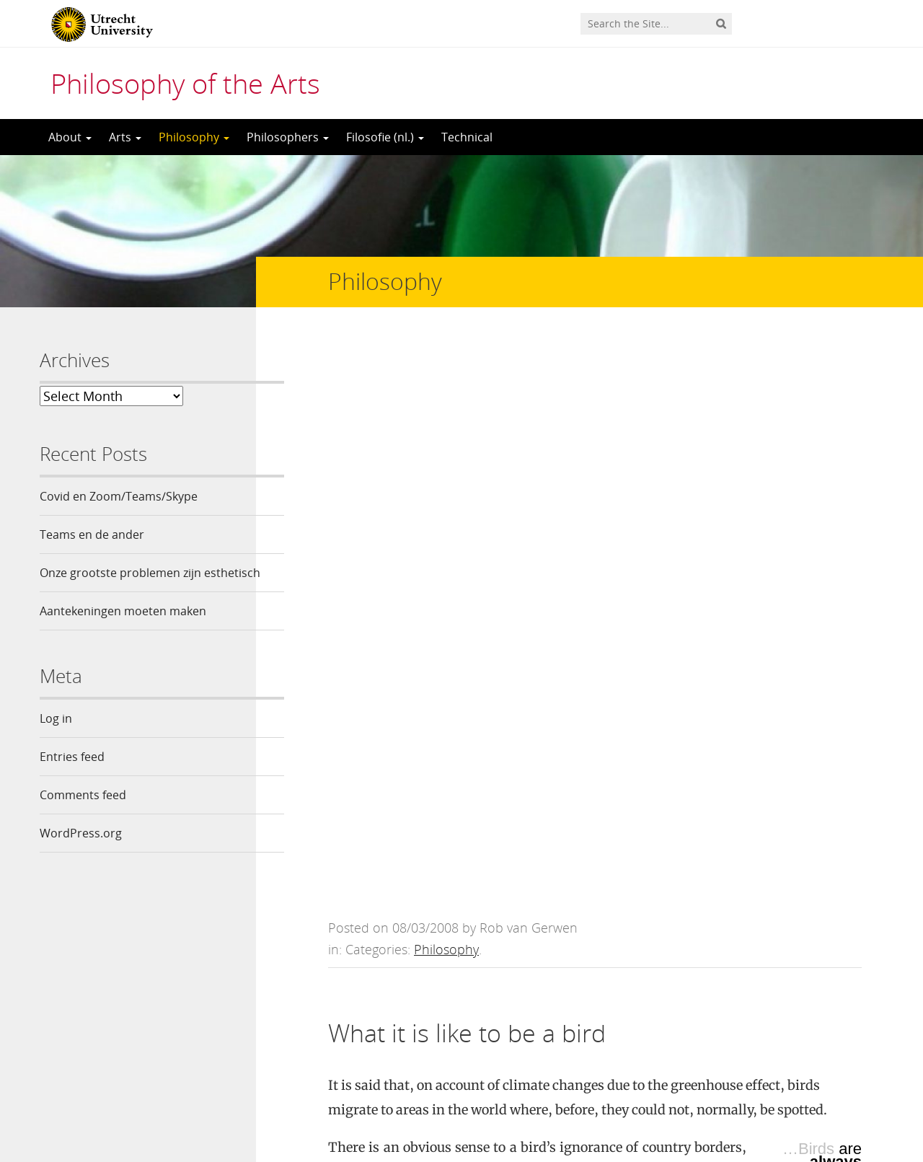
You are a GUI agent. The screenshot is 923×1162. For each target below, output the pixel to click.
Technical (467, 137)
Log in (56, 743)
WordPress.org (81, 858)
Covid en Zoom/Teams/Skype (119, 496)
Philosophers (288, 137)
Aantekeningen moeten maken (123, 635)
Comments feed (83, 819)
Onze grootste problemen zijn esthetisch (120, 585)
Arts (125, 137)
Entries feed (72, 781)
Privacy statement (818, 1097)
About (70, 137)
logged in (435, 1000)
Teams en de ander (92, 534)
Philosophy (194, 137)
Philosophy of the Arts (185, 83)
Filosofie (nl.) (385, 137)
